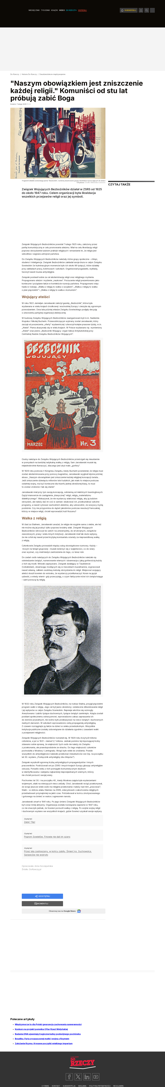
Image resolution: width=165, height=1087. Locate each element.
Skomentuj (87, 896)
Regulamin (118, 1080)
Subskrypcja (69, 1080)
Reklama (82, 1080)
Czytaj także (119, 184)
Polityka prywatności (99, 1080)
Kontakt (56, 1080)
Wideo (62, 17)
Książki (54, 17)
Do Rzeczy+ (71, 17)
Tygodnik (45, 17)
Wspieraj (82, 17)
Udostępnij (44, 896)
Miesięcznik (34, 17)
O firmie (45, 1080)
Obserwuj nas (60, 904)
